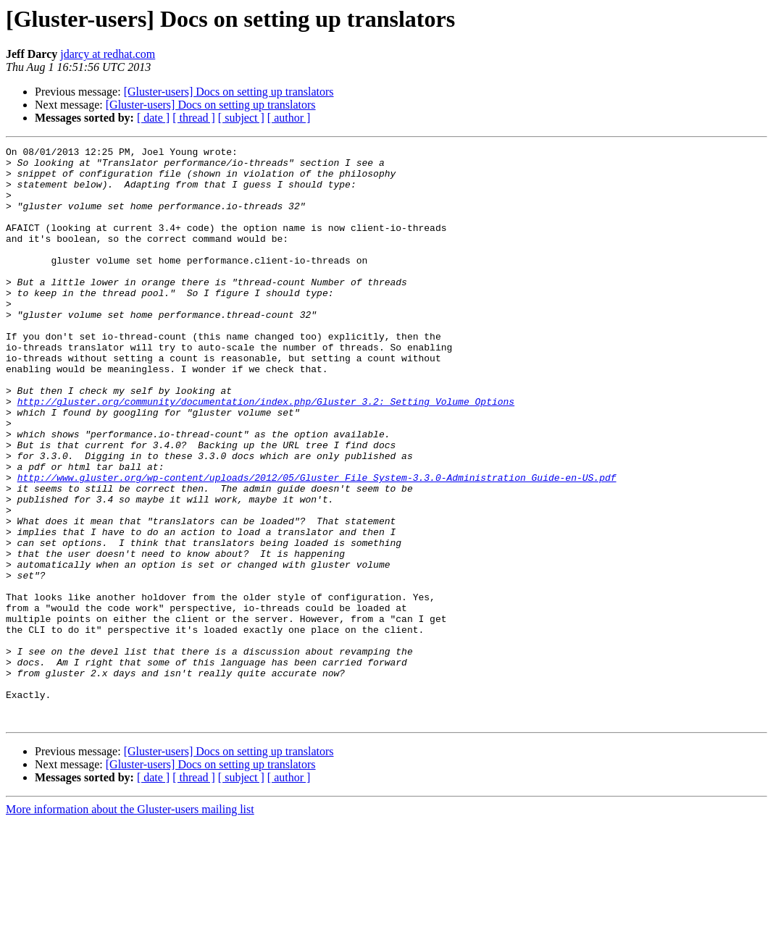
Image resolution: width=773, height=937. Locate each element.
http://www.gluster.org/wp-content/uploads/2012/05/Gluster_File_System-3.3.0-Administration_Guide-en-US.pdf (317, 544)
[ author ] (289, 118)
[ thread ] (193, 118)
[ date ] (153, 118)
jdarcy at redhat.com (107, 54)
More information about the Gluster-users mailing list (130, 924)
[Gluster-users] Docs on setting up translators (229, 91)
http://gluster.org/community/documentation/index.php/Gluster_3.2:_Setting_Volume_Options (265, 453)
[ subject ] (241, 118)
